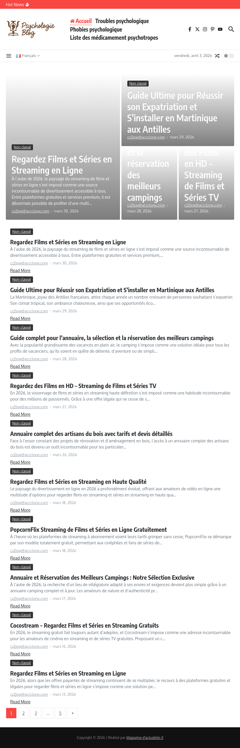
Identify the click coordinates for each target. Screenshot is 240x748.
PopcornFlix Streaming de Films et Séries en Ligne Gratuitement (88, 529)
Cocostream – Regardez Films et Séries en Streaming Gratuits (84, 625)
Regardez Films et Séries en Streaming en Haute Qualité (78, 481)
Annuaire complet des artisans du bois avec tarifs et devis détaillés (91, 433)
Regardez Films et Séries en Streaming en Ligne (58, 164)
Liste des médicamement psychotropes (114, 37)
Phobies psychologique (96, 29)
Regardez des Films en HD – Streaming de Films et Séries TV (205, 169)
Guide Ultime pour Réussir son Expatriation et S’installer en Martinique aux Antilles (176, 111)
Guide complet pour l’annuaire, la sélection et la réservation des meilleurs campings (112, 337)
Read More (20, 270)
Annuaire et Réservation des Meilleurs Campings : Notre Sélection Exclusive (102, 577)
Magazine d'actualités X (145, 737)
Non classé (22, 147)
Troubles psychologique (122, 20)
